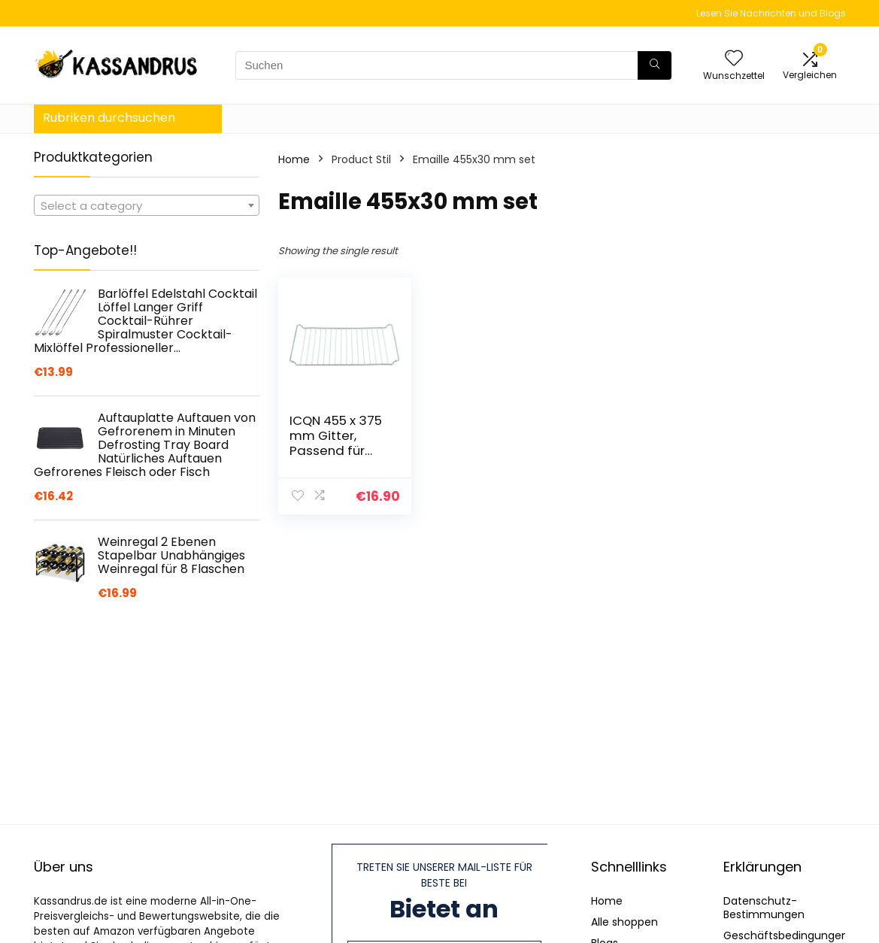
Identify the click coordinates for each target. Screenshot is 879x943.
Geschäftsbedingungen (785, 935)
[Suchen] (654, 65)
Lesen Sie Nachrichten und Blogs (771, 13)
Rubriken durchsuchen (109, 117)
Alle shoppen (624, 921)
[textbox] (147, 206)
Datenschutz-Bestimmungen (764, 907)
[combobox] (146, 205)
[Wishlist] (734, 59)
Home (294, 159)
